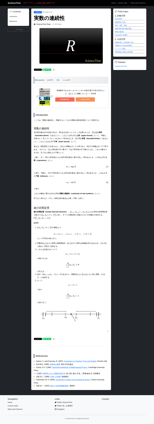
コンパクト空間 (120, 49)
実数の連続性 (119, 32)
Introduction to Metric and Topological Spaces (73, 380)
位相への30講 (55, 377)
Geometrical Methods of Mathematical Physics (69, 367)
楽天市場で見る (64, 99)
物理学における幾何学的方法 (54, 373)
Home (113, 3)
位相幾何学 (38, 12)
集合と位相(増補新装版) (59, 386)
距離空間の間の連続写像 (123, 28)
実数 (57, 80)
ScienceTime (14, 3)
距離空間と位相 (120, 22)
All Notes (18, 29)
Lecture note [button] (123, 3)
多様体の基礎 (55, 364)
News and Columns (138, 3)
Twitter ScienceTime (63, 402)
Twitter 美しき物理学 (64, 406)
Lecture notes (13, 406)
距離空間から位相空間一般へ (124, 42)
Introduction (13, 16)
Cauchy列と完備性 (121, 35)
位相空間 (50, 80)
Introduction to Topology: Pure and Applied (80, 361)
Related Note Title (121, 66)
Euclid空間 (66, 80)
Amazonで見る (85, 99)
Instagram (60, 409)
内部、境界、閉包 (121, 25)
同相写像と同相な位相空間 (124, 52)
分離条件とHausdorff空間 (123, 45)
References (13, 21)
